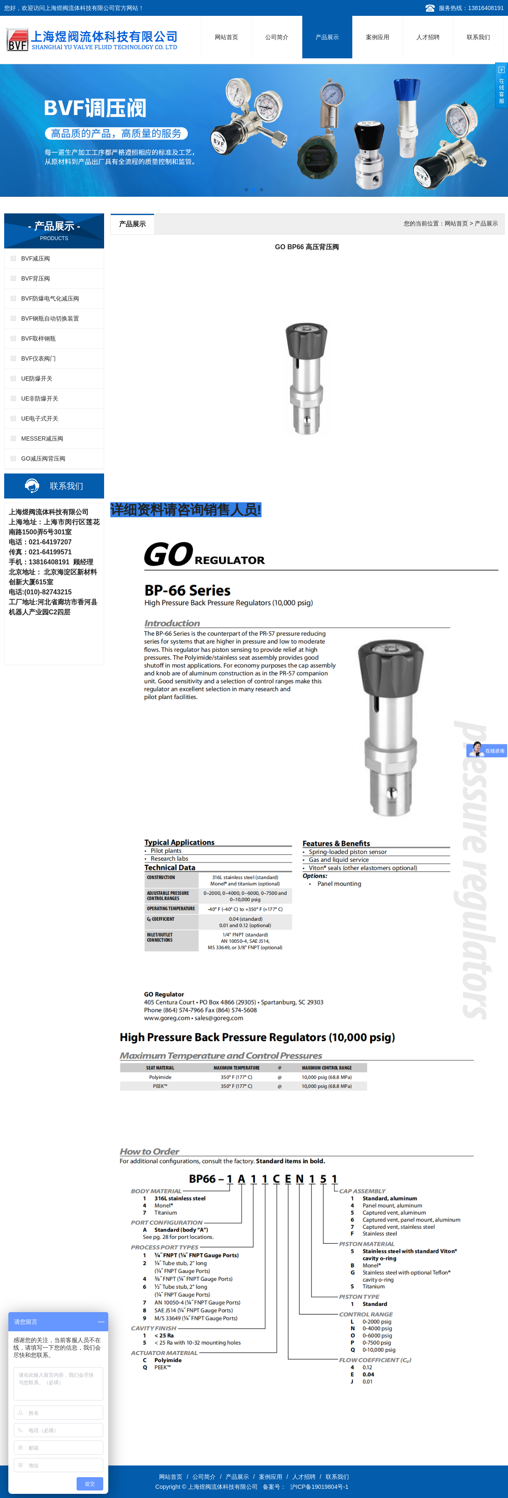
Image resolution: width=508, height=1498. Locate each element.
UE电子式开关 (39, 418)
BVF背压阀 (35, 278)
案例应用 (377, 37)
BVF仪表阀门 (38, 358)
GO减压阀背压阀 (43, 458)
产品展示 (327, 37)
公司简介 (277, 37)
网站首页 (226, 37)
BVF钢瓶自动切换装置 (50, 318)
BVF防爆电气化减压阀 (50, 298)
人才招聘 (428, 37)
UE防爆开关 (36, 378)
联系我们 (478, 37)
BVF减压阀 (35, 258)
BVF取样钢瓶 (38, 338)
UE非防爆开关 (39, 398)
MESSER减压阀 (42, 438)
